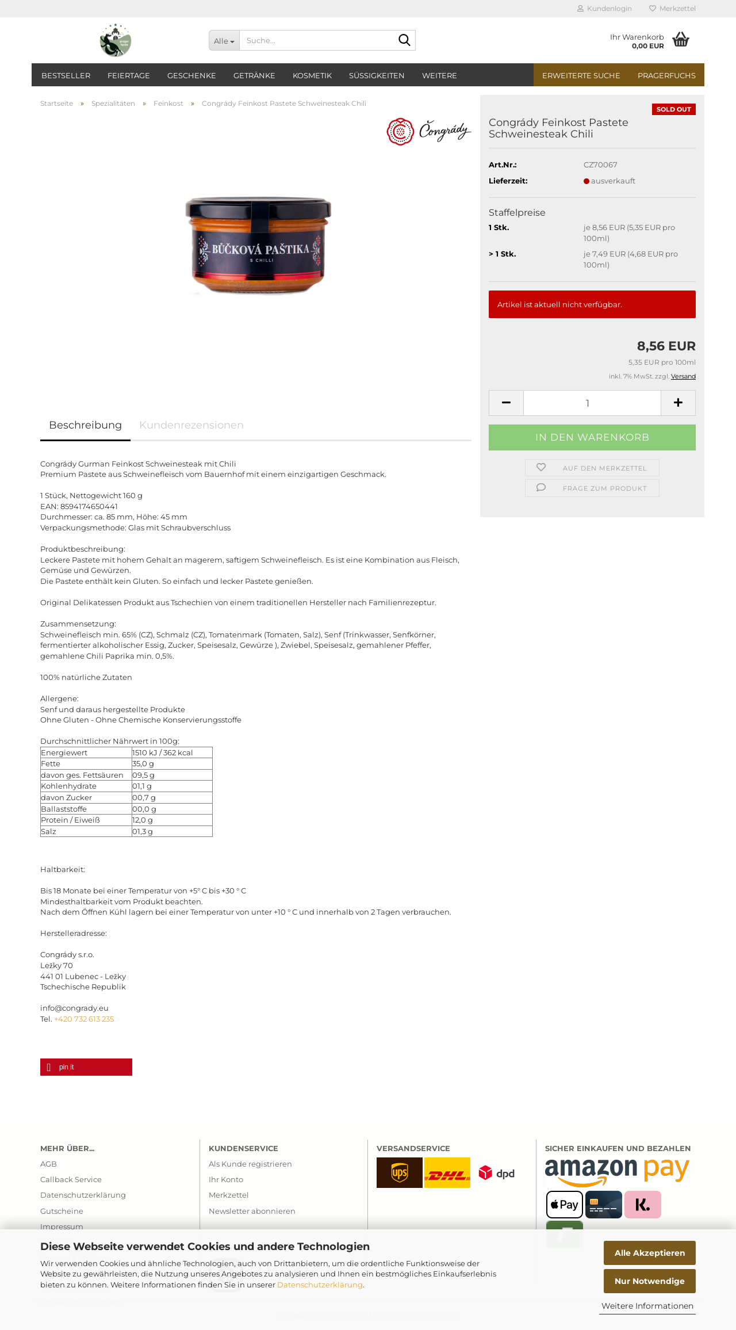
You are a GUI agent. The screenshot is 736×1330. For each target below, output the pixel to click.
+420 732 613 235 (84, 1018)
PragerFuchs (667, 75)
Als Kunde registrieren (250, 1163)
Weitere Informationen (647, 1306)
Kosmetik (312, 75)
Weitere (439, 75)
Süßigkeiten (377, 75)
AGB (48, 1163)
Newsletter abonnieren (252, 1211)
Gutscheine (61, 1211)
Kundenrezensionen (191, 425)
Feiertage (129, 75)
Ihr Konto (226, 1179)
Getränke (254, 75)
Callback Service (71, 1179)
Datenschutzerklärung (320, 1284)
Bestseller (65, 75)
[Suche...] (224, 40)
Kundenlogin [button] (604, 8)
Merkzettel (672, 8)
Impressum (61, 1226)
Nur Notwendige (650, 1281)
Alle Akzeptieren (650, 1253)
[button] (506, 403)
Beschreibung (85, 425)
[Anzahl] (592, 403)
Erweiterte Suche (581, 75)
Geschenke (191, 75)
